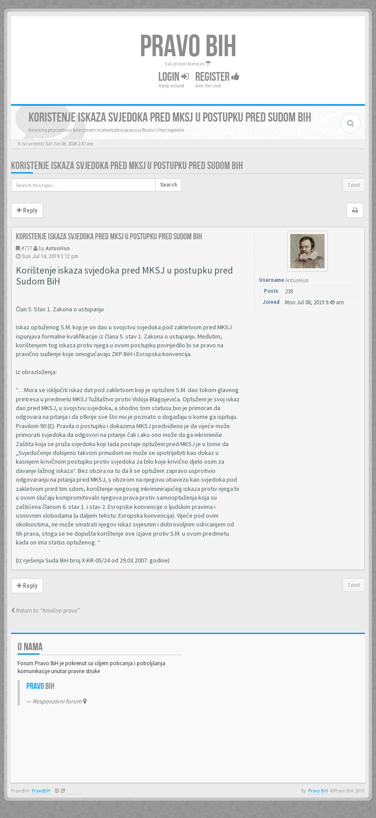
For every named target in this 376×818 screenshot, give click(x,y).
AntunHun (57, 248)
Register (217, 77)
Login (173, 77)
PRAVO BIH (188, 47)
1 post (353, 184)
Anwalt (74, 791)
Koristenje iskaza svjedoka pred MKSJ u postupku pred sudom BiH (127, 165)
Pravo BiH (318, 791)
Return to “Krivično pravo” (45, 610)
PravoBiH (41, 791)
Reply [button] (27, 210)
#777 (26, 248)
